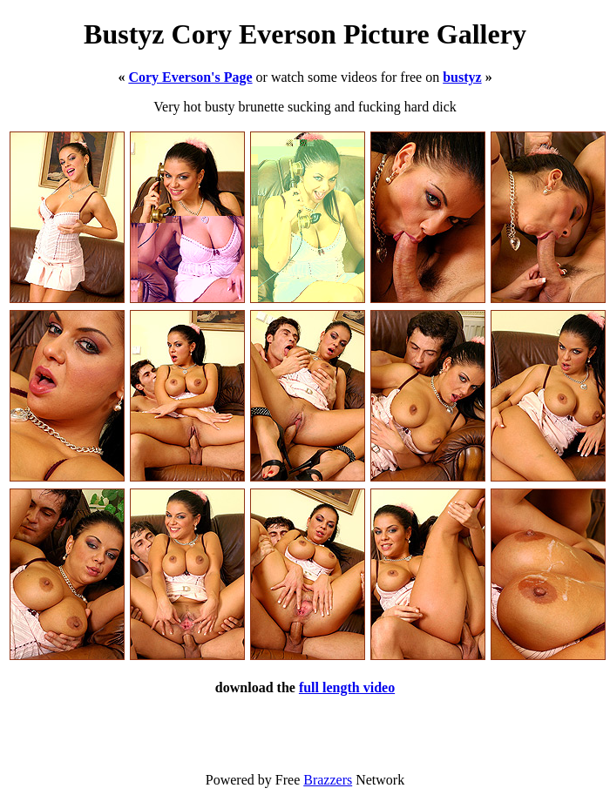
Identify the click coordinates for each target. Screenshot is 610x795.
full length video (347, 687)
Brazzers (327, 779)
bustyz (462, 77)
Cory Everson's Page (190, 77)
